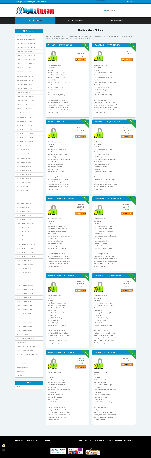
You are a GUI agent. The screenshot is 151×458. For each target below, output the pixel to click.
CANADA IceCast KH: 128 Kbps (25, 92)
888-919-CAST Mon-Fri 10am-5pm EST (120, 440)
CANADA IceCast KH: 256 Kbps (25, 105)
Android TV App (21, 363)
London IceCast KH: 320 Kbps (25, 293)
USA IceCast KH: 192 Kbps (24, 174)
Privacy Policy (99, 440)
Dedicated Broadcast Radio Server (26, 338)
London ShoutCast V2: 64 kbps (25, 232)
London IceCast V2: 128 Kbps (25, 314)
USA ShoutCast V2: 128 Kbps (25, 129)
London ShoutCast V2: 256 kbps (26, 252)
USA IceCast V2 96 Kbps (23, 199)
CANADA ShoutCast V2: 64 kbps (26, 47)
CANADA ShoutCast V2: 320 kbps (26, 72)
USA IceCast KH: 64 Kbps (24, 158)
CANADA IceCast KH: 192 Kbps (25, 100)
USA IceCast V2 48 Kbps (23, 191)
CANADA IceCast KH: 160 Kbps (25, 96)
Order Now (81, 60)
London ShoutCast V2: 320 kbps (26, 256)
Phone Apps (20, 375)
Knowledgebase (127, 10)
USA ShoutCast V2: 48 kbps (24, 117)
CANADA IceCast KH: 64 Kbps (25, 84)
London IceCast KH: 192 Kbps (25, 285)
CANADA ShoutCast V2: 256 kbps (26, 68)
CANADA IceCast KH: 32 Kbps (25, 76)
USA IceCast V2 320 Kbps (24, 219)
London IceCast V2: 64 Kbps (25, 305)
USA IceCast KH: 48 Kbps (24, 154)
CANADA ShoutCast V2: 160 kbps (26, 59)
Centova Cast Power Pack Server (26, 346)
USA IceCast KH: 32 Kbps (24, 150)
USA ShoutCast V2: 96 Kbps (24, 125)
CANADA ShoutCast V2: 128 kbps (26, 55)
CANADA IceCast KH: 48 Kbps (25, 80)
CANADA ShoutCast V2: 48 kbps (26, 43)
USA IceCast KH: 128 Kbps (24, 166)
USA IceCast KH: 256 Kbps (24, 178)
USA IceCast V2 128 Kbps (24, 203)
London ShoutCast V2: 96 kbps (25, 236)
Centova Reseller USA (23, 342)
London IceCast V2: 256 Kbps (25, 326)
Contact (131, 2)
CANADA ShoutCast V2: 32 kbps (26, 39)
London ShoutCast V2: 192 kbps (26, 248)
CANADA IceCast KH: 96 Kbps (25, 88)
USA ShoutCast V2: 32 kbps (24, 113)
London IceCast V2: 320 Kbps (25, 330)
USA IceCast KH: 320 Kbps (24, 182)
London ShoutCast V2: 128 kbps (26, 240)
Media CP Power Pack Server (25, 351)
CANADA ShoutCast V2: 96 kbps (26, 51)
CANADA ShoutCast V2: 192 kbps (26, 64)
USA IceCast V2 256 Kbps (24, 215)
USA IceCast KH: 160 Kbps (24, 170)
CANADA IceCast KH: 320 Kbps (25, 109)
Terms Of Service (84, 440)
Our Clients (109, 10)
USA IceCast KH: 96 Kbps (24, 162)
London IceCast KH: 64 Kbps (25, 269)
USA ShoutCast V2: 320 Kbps (25, 146)
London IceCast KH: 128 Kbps (25, 277)
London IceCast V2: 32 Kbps (25, 297)
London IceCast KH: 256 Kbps (25, 289)
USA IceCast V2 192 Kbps (24, 211)
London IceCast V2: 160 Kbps (25, 318)
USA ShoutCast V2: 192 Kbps (25, 137)
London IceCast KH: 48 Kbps (25, 264)
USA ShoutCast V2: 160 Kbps (25, 133)
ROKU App (20, 359)
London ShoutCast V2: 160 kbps (26, 244)
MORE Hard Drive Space (24, 334)
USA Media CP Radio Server (25, 35)
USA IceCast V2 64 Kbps (23, 195)
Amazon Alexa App (22, 367)
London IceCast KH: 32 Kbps (25, 260)
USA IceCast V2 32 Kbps (23, 187)
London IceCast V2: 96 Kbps (25, 310)
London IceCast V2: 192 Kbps (25, 322)
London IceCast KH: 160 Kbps (25, 281)
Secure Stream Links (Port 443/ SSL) (27, 355)
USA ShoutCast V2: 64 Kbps (24, 121)
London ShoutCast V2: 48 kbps (25, 228)
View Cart (21, 387)
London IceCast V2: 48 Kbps (25, 301)
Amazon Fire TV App (22, 371)
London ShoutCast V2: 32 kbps (25, 223)
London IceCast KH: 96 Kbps (25, 273)
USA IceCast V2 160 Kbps (24, 207)
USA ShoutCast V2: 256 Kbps (25, 141)
